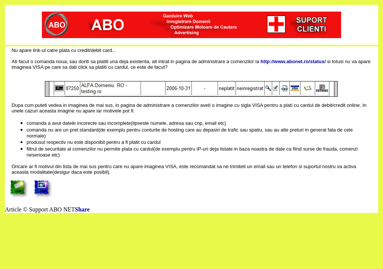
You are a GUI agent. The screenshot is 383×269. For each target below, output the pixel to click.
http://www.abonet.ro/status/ (293, 61)
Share (82, 209)
